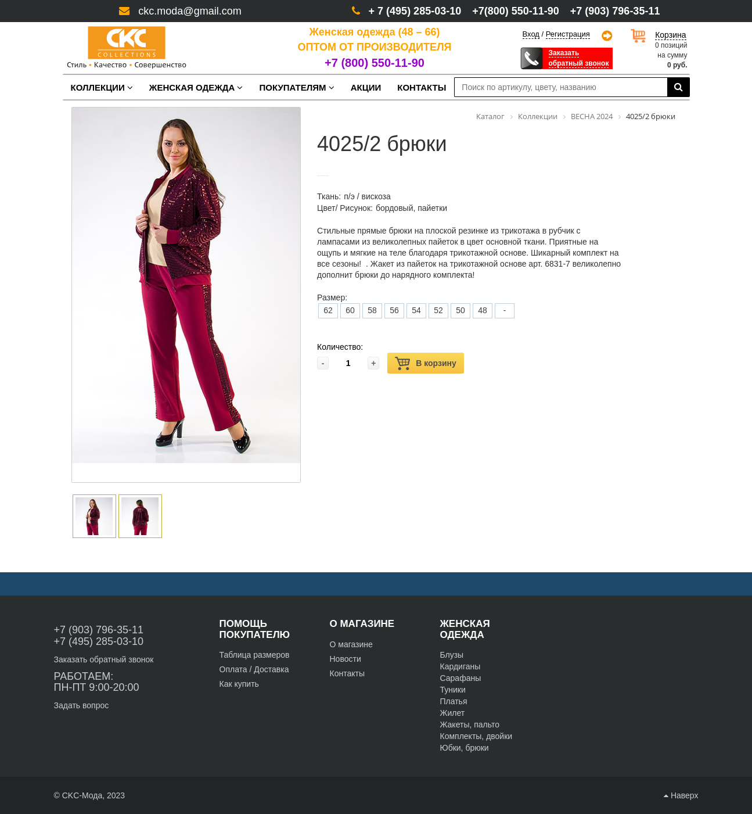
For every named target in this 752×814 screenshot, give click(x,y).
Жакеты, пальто (470, 724)
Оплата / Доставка (254, 669)
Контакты (347, 673)
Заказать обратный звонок (104, 659)
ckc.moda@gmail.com (189, 11)
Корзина (670, 35)
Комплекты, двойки (476, 736)
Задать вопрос (81, 705)
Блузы (452, 654)
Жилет (452, 713)
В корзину (425, 363)
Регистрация (568, 34)
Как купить (239, 684)
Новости (345, 659)
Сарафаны (460, 678)
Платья (453, 701)
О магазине (351, 644)
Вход (531, 34)
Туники (453, 689)
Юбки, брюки (464, 747)
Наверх (681, 795)
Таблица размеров (255, 654)
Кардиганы (460, 666)
